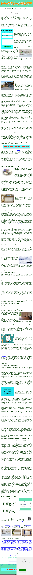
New (4, 564)
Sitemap (2, 564)
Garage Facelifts (11, 549)
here (20, 492)
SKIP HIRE (7, 522)
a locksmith (20, 521)
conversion (22, 324)
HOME (16, 6)
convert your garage (6, 490)
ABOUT (22, 6)
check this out (9, 470)
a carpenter (15, 524)
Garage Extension (18, 550)
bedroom (14, 58)
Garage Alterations (11, 543)
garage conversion (28, 59)
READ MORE (20, 223)
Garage (2, 150)
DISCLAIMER (30, 6)
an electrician (22, 526)
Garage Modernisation (23, 541)
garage (19, 90)
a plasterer (28, 525)
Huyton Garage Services (8, 496)
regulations (19, 85)
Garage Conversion (15, 542)
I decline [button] (24, 570)
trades (23, 527)
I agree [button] (20, 570)
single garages (4, 96)
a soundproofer (18, 522)
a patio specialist (9, 526)
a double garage (16, 100)
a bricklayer (27, 524)
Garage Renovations (10, 551)
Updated (13, 564)
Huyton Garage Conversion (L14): (8, 16)
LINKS (19, 6)
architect (11, 74)
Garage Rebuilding (24, 542)
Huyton (18, 150)
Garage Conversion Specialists (8, 547)
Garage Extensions (22, 547)
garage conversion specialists (17, 157)
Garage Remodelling (19, 551)
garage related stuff (23, 457)
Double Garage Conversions (10, 540)
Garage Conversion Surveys (22, 540)
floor (7, 312)
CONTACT (25, 6)
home (18, 517)
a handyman (8, 521)
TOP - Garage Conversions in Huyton (9, 555)
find (4, 475)
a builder (17, 525)
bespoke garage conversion (25, 376)
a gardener (7, 525)
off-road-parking (12, 65)
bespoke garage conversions (9, 419)
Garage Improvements (11, 541)
